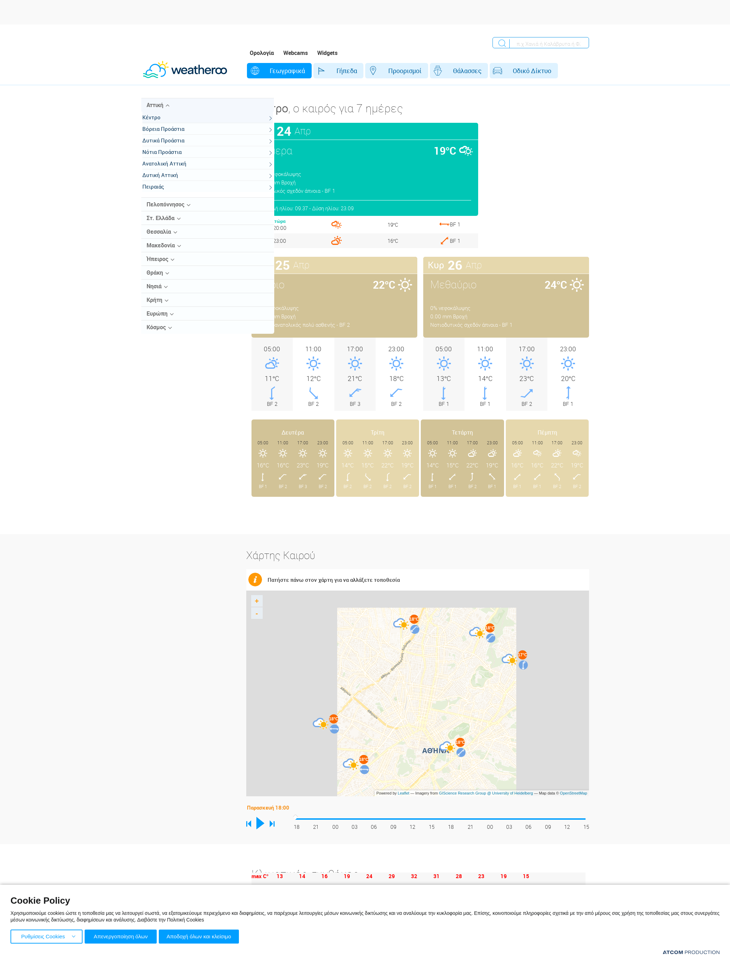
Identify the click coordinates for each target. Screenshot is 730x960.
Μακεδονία (161, 252)
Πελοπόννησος (165, 211)
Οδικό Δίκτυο (498, 70)
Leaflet (403, 793)
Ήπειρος (157, 265)
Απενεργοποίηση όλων (122, 936)
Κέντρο (158, 123)
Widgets (327, 53)
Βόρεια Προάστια (170, 135)
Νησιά (154, 293)
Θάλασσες (439, 70)
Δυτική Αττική (167, 181)
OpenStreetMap (573, 793)
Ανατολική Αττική (171, 170)
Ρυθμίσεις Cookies (43, 936)
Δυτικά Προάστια (170, 146)
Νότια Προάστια (169, 158)
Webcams (295, 53)
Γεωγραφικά (280, 70)
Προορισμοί (384, 70)
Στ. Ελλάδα (161, 224)
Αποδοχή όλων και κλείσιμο (203, 936)
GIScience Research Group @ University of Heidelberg (486, 793)
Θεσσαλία (159, 238)
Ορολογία (262, 53)
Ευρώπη (157, 320)
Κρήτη (154, 306)
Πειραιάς (160, 193)
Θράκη (155, 279)
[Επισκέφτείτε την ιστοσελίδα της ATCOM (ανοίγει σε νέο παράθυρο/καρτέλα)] (691, 952)
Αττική (155, 111)
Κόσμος (156, 334)
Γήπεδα (333, 70)
